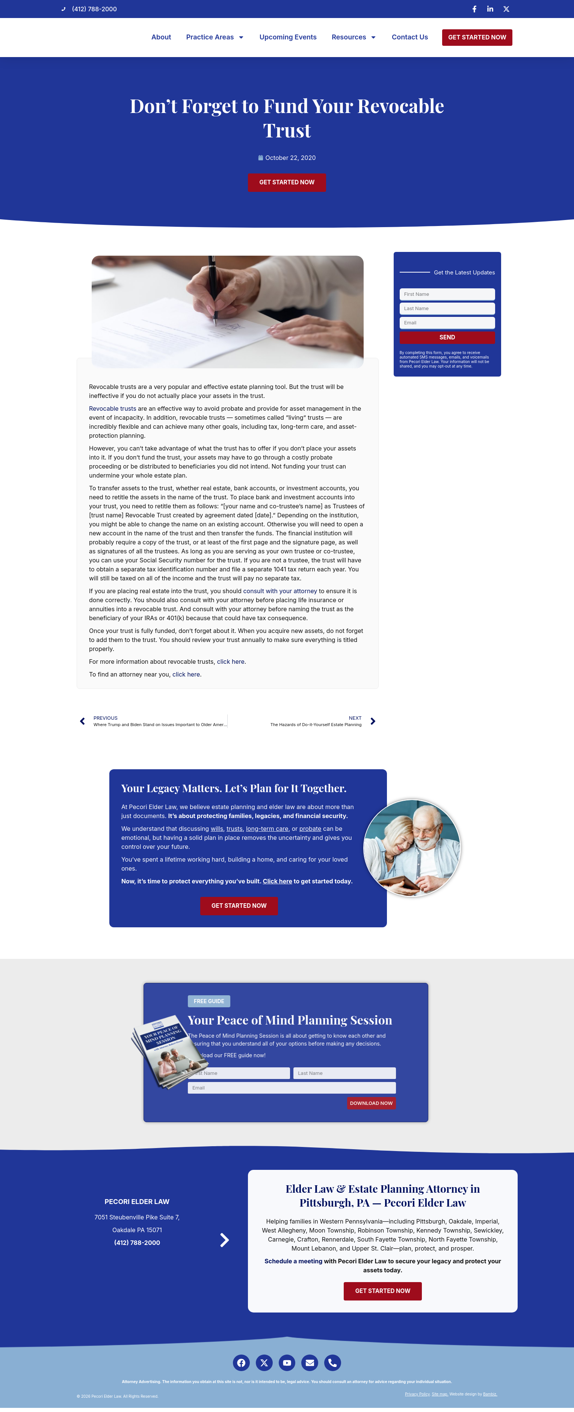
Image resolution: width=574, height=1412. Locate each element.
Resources (354, 37)
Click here (277, 882)
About (161, 37)
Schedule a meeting (296, 1263)
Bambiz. (490, 1398)
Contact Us (410, 37)
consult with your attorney (280, 591)
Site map (439, 1398)
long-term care (267, 829)
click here (231, 662)
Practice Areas (215, 37)
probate (310, 829)
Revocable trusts (112, 409)
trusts (235, 829)
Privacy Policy (417, 1398)
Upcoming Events (288, 37)
